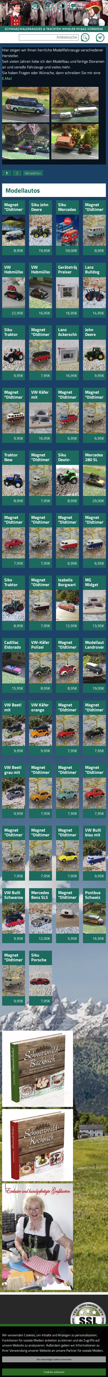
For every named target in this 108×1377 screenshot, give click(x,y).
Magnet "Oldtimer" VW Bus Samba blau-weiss (94, 207)
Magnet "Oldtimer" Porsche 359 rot (13, 520)
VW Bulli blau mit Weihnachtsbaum (94, 833)
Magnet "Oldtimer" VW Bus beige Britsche (94, 395)
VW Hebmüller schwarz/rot (40, 270)
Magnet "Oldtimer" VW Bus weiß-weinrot (40, 583)
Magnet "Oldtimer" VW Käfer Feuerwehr (67, 645)
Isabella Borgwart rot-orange (67, 583)
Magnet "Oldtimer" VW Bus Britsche (40, 458)
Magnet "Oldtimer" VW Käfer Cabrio (67, 708)
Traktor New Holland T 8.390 (13, 458)
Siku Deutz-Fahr (64, 458)
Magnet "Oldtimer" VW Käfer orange (40, 770)
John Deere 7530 (90, 332)
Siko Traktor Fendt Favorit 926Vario (12, 583)
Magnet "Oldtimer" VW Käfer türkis (67, 770)
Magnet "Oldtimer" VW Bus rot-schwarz (40, 332)
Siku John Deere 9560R (39, 207)
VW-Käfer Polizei (40, 645)
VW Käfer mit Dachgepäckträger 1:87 (40, 395)
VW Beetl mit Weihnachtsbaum (13, 708)
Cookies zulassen (54, 1372)
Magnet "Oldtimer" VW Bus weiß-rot (67, 520)
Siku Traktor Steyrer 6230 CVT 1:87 (13, 332)
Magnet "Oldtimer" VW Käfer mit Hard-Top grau (40, 833)
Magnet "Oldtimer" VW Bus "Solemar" (13, 207)
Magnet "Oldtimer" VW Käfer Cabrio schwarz (94, 708)
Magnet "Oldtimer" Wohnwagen (67, 895)
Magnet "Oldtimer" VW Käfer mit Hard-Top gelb (67, 833)
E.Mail (7, 78)
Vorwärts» (33, 173)
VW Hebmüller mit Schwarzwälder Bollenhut (13, 270)
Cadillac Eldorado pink (12, 645)
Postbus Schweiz (93, 895)
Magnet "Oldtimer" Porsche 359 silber (40, 520)
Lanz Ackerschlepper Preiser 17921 (67, 332)
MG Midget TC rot (91, 583)
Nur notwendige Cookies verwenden (54, 1359)
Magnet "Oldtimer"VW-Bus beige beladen (13, 958)
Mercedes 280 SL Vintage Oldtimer (94, 458)
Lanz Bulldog (92, 270)
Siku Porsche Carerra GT (38, 958)
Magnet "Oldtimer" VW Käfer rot (94, 770)
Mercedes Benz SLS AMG (40, 895)
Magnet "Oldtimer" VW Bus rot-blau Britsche (67, 395)
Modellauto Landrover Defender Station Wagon (94, 645)
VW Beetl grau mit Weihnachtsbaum (13, 770)
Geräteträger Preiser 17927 (67, 270)
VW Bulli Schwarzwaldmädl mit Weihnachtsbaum (13, 895)
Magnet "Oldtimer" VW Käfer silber (13, 833)
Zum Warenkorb (100, 35)
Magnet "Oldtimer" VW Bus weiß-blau (94, 520)
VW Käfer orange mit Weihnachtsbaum (40, 708)
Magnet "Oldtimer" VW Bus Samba (13, 395)
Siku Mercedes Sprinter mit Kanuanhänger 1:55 (67, 207)
